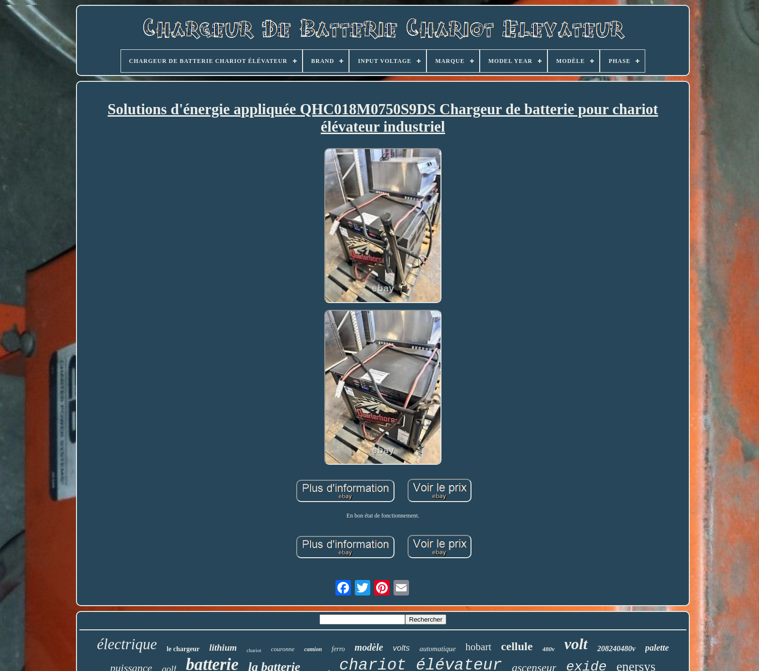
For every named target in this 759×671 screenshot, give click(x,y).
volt (576, 644)
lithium (223, 647)
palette (657, 648)
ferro (338, 649)
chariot (253, 650)
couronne (283, 649)
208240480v (616, 648)
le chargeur (183, 649)
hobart (478, 647)
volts (401, 648)
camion (313, 649)
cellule (516, 646)
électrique (127, 644)
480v (548, 649)
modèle (369, 647)
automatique (437, 649)
